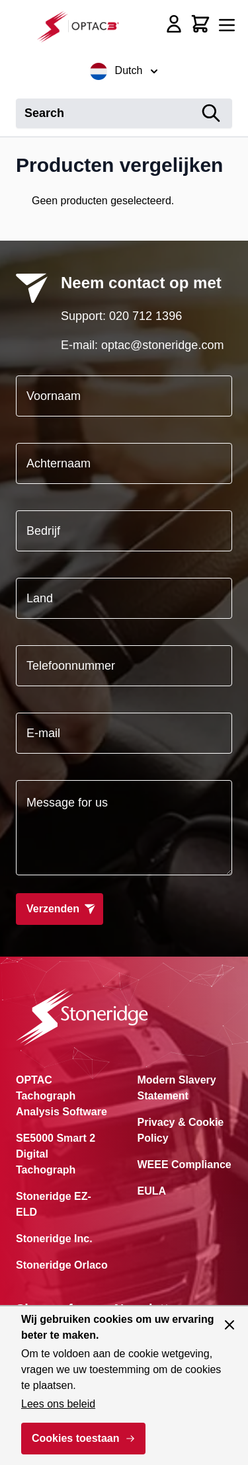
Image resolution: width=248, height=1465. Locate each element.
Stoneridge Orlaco (62, 1265)
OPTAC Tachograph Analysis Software (61, 1095)
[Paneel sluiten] (229, 1324)
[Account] (174, 23)
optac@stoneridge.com (162, 345)
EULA (152, 1191)
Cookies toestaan (75, 1438)
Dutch (124, 71)
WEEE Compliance (184, 1164)
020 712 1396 (145, 316)
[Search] (211, 113)
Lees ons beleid (58, 1403)
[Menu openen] (227, 25)
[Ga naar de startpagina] (82, 26)
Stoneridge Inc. (54, 1238)
